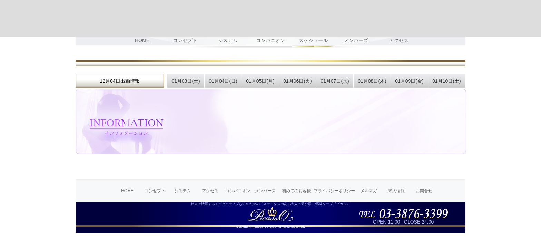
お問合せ (424, 190)
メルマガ (369, 190)
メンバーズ (265, 190)
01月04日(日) (223, 81)
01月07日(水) (335, 81)
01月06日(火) (297, 81)
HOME (127, 190)
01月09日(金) (409, 81)
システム (182, 190)
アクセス (210, 190)
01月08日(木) (372, 81)
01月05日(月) (260, 81)
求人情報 (396, 190)
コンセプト (155, 190)
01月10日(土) (446, 81)
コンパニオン (237, 190)
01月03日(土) (185, 81)
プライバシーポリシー (334, 190)
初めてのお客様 (296, 190)
